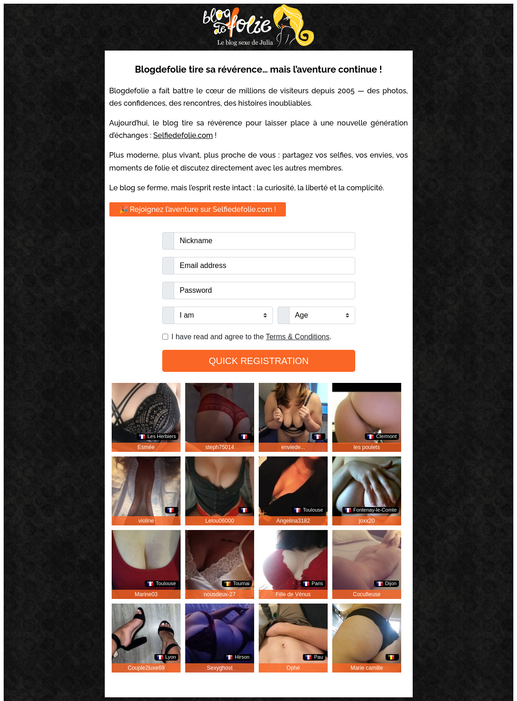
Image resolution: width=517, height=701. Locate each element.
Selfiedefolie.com (183, 135)
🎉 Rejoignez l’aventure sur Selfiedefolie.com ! (197, 209)
